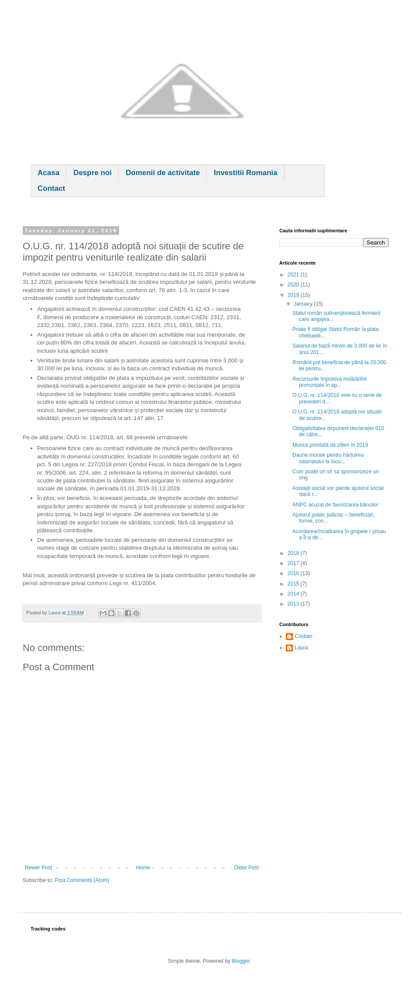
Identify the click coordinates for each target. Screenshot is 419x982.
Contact (51, 188)
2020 (294, 285)
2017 (294, 563)
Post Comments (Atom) (82, 880)
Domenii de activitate (163, 173)
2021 (294, 275)
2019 (294, 295)
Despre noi (92, 173)
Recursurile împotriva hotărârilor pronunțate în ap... (329, 382)
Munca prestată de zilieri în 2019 (330, 445)
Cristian (304, 636)
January (304, 304)
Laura (301, 647)
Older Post (246, 868)
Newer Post (38, 868)
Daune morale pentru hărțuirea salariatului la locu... (328, 458)
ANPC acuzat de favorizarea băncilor (335, 505)
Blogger (241, 961)
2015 (294, 584)
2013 (294, 604)
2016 (294, 573)
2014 (294, 594)
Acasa (48, 173)
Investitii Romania (245, 173)
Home (143, 868)
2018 (294, 553)
